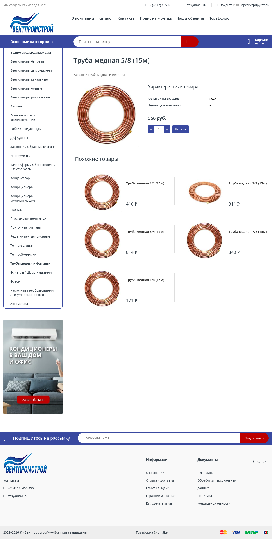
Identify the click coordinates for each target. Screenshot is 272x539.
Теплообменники (23, 254)
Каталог (105, 18)
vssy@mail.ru (196, 5)
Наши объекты (190, 18)
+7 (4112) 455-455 (160, 5)
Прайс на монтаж (156, 18)
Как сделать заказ (159, 503)
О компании (82, 18)
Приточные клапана (25, 227)
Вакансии (260, 461)
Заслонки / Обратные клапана (32, 147)
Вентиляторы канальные (29, 79)
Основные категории (29, 41)
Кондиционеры (21, 187)
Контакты (127, 18)
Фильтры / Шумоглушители (31, 272)
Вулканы (16, 106)
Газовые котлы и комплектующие (22, 117)
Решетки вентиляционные (30, 236)
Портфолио (219, 18)
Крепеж (16, 209)
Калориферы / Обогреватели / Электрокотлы (32, 167)
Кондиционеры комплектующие (22, 198)
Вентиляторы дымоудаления (32, 70)
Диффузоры (19, 138)
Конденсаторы (21, 178)
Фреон (15, 281)
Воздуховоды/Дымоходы (30, 52)
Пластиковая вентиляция (29, 218)
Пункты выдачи (157, 488)
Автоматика (19, 304)
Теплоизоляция (22, 245)
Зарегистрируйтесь (254, 5)
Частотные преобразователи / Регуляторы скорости (32, 292)
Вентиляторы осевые (26, 88)
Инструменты (20, 156)
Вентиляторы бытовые (27, 61)
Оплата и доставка (160, 480)
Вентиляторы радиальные (30, 97)
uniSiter (163, 532)
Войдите (226, 5)
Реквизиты (205, 473)
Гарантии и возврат (160, 496)
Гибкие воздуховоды (25, 129)
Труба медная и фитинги (30, 263)
